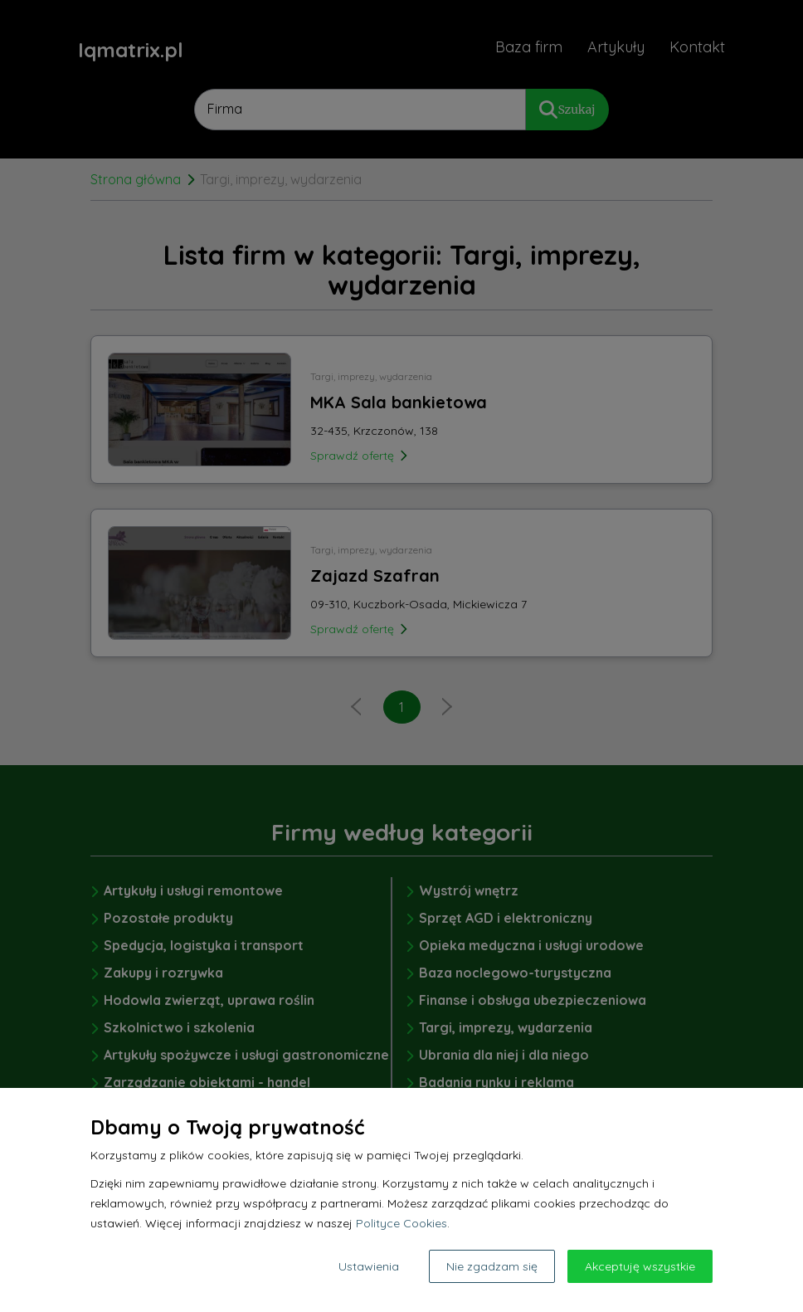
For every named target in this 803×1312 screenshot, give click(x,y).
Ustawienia (368, 1266)
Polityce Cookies (401, 1223)
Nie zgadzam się (492, 1266)
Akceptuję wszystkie (640, 1266)
